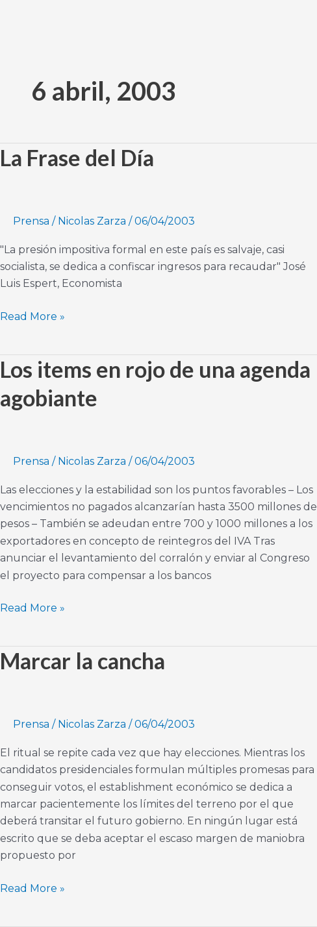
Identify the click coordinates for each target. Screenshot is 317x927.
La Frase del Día (77, 157)
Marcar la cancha (82, 660)
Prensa (31, 221)
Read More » (32, 315)
